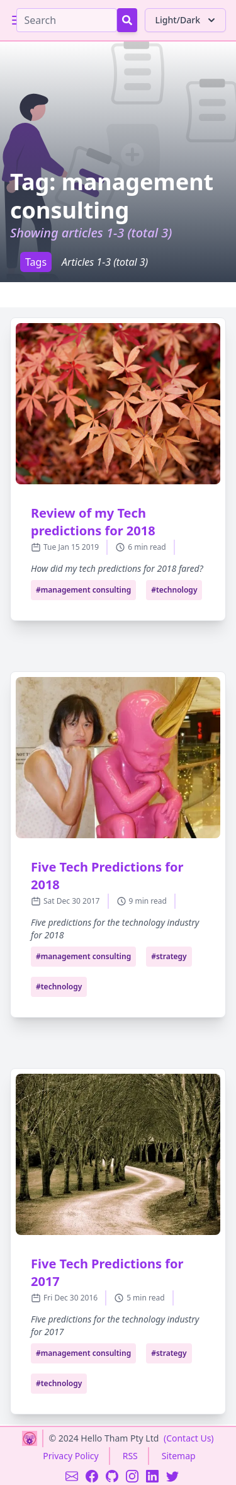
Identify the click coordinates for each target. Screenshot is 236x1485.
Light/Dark (186, 20)
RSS (130, 1456)
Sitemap (179, 1456)
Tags (36, 262)
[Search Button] (127, 20)
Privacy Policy (70, 1456)
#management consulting (83, 589)
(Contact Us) (189, 1438)
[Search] (66, 20)
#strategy (169, 956)
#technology (174, 589)
